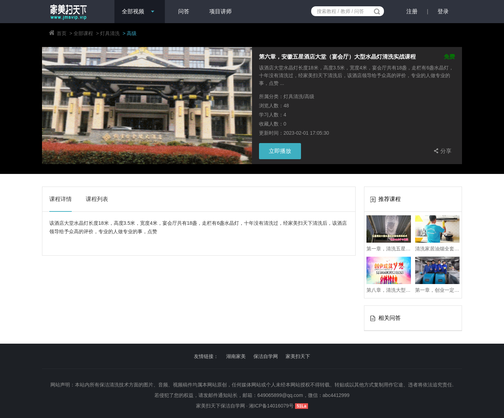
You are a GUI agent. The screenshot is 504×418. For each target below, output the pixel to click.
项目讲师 (220, 11)
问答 (183, 11)
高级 (131, 33)
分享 (441, 151)
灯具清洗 (110, 33)
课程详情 (60, 199)
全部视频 (133, 11)
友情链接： (206, 356)
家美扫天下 (298, 356)
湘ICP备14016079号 (272, 406)
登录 (443, 11)
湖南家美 (236, 356)
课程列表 (97, 199)
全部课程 (83, 33)
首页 (61, 33)
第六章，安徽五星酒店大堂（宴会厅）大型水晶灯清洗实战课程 (337, 57)
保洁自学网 (265, 356)
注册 (412, 11)
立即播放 (280, 151)
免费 (449, 57)
